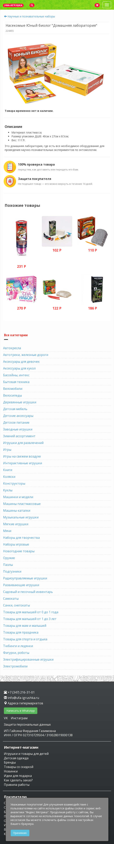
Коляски (9, 477)
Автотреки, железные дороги (25, 355)
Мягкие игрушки (15, 524)
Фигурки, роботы (16, 653)
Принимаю (20, 833)
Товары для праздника (20, 632)
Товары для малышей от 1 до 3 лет (30, 619)
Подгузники (12, 571)
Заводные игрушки (17, 429)
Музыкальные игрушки (21, 517)
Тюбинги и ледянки (18, 646)
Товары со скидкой (18, 767)
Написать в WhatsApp (20, 710)
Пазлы (8, 565)
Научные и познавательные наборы (31, 16)
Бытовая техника (16, 382)
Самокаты (11, 598)
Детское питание (16, 422)
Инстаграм (19, 718)
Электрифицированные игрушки (28, 659)
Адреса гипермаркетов (23, 703)
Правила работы (16, 784)
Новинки (11, 771)
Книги (7, 470)
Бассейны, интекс (16, 375)
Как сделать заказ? (18, 780)
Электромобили (15, 666)
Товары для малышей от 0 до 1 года (30, 612)
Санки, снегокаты (16, 605)
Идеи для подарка (18, 776)
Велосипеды (12, 395)
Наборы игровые (16, 544)
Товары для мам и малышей (24, 625)
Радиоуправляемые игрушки (25, 578)
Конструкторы (14, 483)
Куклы (7, 490)
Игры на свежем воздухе (22, 456)
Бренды (10, 762)
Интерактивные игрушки (22, 463)
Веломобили (12, 389)
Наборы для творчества (21, 537)
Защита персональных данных (27, 724)
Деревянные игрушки (19, 402)
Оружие (9, 558)
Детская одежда (16, 758)
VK (6, 718)
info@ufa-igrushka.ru (21, 698)
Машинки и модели (18, 497)
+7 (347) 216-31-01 (19, 692)
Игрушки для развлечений (23, 443)
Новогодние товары (18, 551)
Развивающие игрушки (21, 585)
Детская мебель (15, 409)
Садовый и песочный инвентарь (28, 592)
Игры (7, 449)
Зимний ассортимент (19, 436)
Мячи (7, 531)
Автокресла (12, 348)
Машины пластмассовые (22, 504)
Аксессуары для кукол (19, 368)
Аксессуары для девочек (21, 361)
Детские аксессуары (18, 416)
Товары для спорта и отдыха (25, 639)
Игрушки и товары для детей (26, 754)
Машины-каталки (16, 510)
